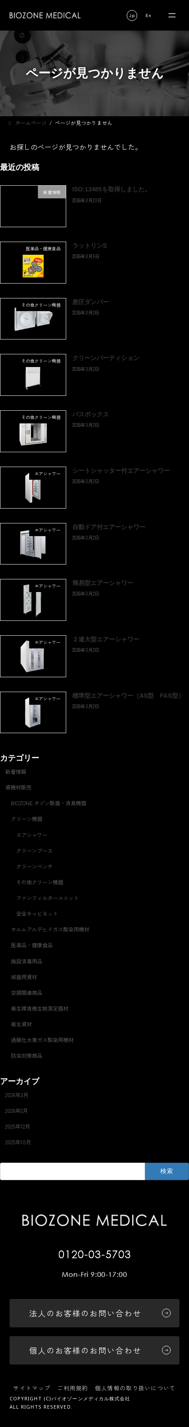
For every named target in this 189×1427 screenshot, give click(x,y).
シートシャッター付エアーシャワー (121, 470)
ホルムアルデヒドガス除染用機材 (50, 929)
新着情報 (15, 772)
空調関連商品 (26, 993)
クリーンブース (34, 851)
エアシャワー (31, 835)
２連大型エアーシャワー (105, 639)
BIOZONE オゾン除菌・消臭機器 (48, 803)
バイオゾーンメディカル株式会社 (91, 1398)
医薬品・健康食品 (32, 945)
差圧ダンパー (90, 301)
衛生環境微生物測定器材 (39, 1008)
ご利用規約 (72, 1388)
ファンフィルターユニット (47, 898)
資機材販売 (18, 787)
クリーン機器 (26, 819)
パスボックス (90, 414)
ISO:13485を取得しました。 (111, 189)
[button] (132, 15)
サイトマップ (32, 1388)
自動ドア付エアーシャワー (108, 526)
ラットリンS (89, 245)
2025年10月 (18, 1142)
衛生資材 (21, 1024)
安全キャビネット (37, 914)
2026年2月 (16, 1111)
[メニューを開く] (171, 15)
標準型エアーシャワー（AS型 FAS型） (128, 695)
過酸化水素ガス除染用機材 (42, 1040)
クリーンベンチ (34, 866)
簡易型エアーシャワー (102, 582)
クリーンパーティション (105, 358)
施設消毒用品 (26, 961)
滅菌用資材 (24, 977)
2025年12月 (17, 1126)
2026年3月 (16, 1095)
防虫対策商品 (26, 1056)
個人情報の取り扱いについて (135, 1388)
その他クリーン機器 (39, 882)
